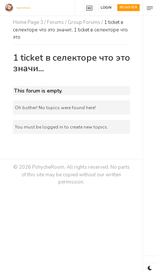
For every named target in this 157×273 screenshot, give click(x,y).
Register (128, 7)
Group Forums (84, 22)
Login (106, 7)
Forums (55, 22)
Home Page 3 (28, 22)
